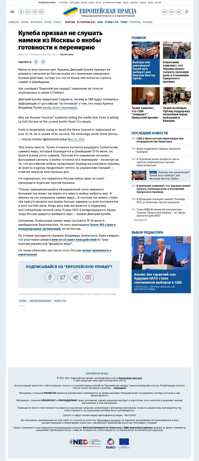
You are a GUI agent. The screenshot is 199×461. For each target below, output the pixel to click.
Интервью (36, 22)
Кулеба (23, 301)
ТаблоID (143, 3)
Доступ (158, 3)
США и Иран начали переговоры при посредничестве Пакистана (160, 140)
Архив (47, 22)
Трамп (123, 22)
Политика (63, 3)
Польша (147, 22)
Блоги (98, 3)
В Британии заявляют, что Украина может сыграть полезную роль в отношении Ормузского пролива (176, 72)
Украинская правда (47, 2)
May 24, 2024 (76, 139)
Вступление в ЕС (86, 22)
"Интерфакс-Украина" (108, 420)
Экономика (74, 3)
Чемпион (134, 3)
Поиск (57, 22)
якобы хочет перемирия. (60, 107)
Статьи (24, 22)
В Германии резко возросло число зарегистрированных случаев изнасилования (158, 162)
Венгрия (70, 22)
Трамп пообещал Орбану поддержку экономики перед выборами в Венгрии (176, 115)
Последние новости (150, 133)
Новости (14, 22)
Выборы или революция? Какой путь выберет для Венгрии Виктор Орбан (144, 70)
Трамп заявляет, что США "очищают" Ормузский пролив (145, 113)
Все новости (140, 220)
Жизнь (126, 3)
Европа (84, 3)
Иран (100, 22)
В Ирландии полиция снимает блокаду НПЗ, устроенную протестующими (161, 201)
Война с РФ (111, 22)
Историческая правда (112, 3)
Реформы (135, 22)
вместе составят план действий (74, 239)
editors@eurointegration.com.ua (109, 380)
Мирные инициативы (40, 301)
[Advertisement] (69, 329)
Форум (91, 3)
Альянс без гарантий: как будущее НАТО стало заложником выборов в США (158, 278)
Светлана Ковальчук (160, 287)
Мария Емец (67, 54)
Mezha (150, 3)
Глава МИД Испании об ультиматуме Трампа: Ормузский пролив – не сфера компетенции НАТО (161, 212)
